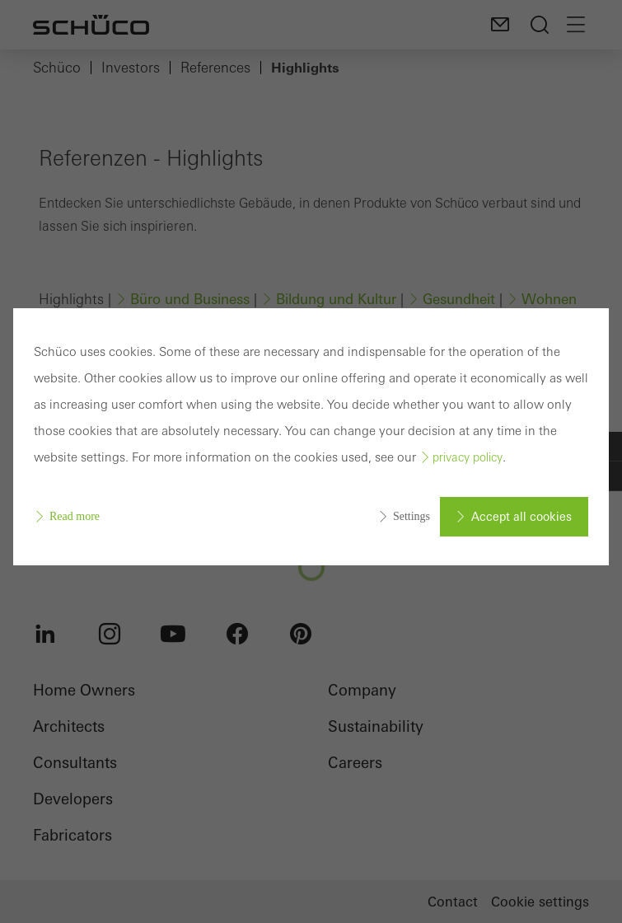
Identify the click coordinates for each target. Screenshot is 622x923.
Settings (411, 516)
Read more (74, 516)
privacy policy (468, 457)
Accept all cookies (521, 516)
